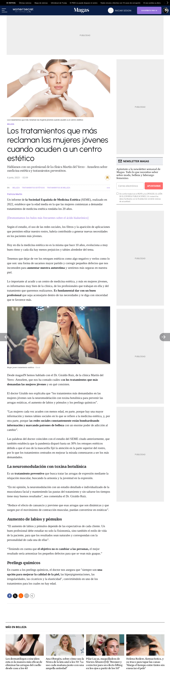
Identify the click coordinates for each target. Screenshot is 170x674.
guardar (107, 177)
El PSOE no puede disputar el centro (83, 3)
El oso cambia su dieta (152, 3)
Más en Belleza (16, 627)
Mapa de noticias (41, 3)
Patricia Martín (14, 194)
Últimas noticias (25, 3)
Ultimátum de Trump (59, 3)
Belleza (10, 124)
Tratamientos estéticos (33, 188)
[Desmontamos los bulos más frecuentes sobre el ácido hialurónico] (48, 217)
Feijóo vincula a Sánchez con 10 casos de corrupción (120, 3)
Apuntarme (153, 185)
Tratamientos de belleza (58, 188)
